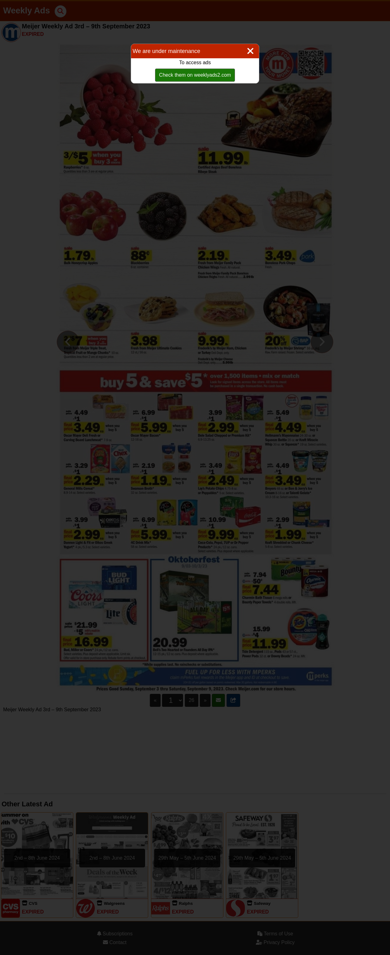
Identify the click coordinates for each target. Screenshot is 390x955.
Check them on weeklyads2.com (195, 75)
